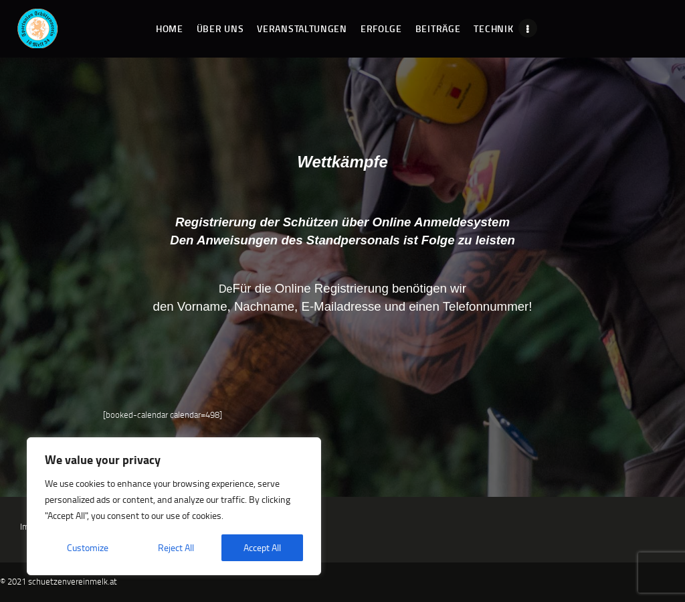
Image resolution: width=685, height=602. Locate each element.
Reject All (176, 547)
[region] (174, 506)
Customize (87, 547)
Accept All (262, 547)
